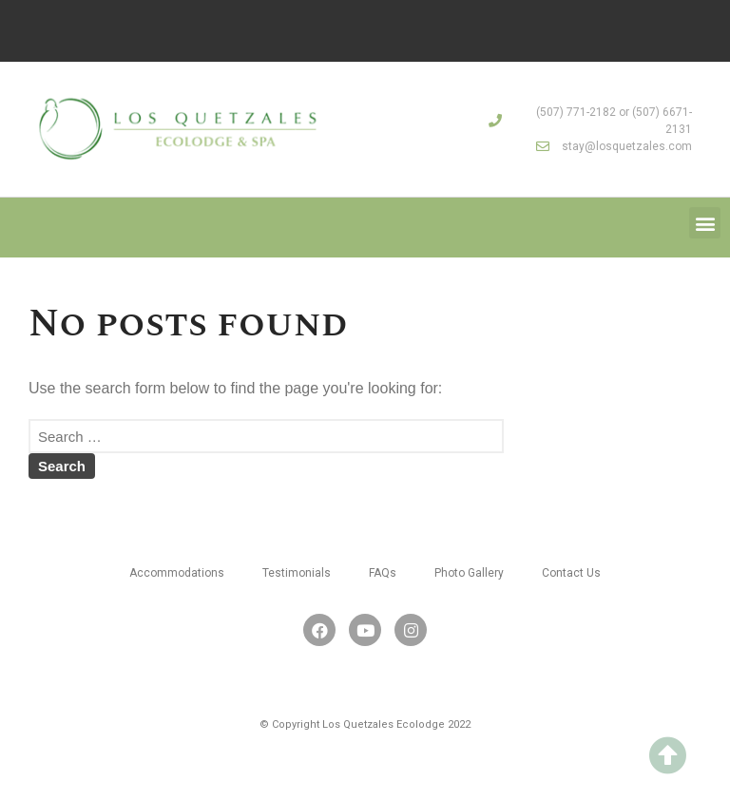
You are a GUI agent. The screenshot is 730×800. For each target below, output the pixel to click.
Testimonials (296, 573)
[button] (704, 222)
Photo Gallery (469, 573)
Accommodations (176, 573)
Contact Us (571, 573)
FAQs (382, 573)
